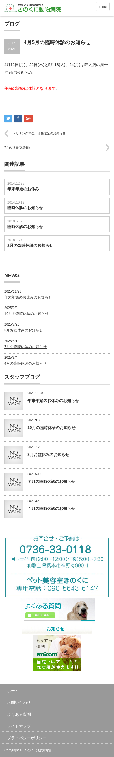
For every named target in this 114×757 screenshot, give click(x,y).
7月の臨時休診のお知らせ (25, 347)
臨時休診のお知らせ (25, 207)
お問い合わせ (19, 702)
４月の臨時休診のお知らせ (51, 508)
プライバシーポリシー (27, 738)
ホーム (13, 690)
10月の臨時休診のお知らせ (26, 313)
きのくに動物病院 (37, 750)
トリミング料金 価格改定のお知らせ (39, 133)
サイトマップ (19, 726)
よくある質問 (19, 714)
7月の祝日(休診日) (17, 147)
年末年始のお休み (23, 189)
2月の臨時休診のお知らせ (30, 245)
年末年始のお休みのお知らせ (28, 297)
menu (103, 6)
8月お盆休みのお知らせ (23, 330)
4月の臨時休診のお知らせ (25, 363)
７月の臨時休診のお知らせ (51, 481)
